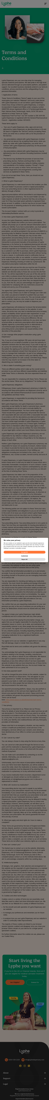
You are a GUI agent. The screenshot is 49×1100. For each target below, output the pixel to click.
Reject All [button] (24, 559)
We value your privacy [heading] (12, 540)
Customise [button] (24, 556)
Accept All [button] (24, 552)
